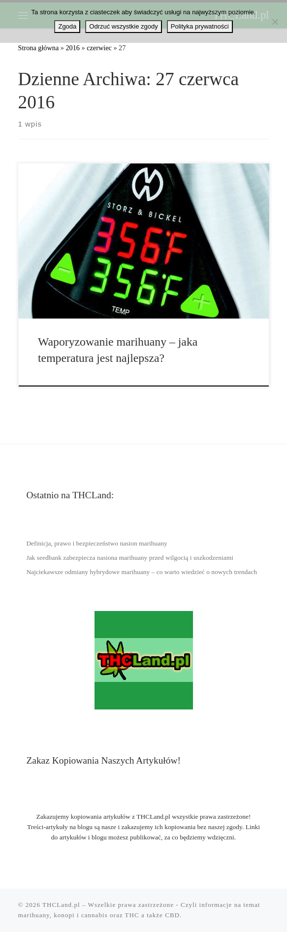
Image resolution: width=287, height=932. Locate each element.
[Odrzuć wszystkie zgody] (275, 22)
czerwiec (99, 48)
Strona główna (38, 48)
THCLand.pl (61, 904)
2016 (72, 48)
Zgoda (67, 26)
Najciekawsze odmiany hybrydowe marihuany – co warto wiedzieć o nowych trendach (141, 572)
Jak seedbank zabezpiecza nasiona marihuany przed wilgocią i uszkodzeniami (129, 557)
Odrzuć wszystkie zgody (123, 26)
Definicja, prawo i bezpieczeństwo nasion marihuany (96, 543)
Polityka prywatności (200, 26)
